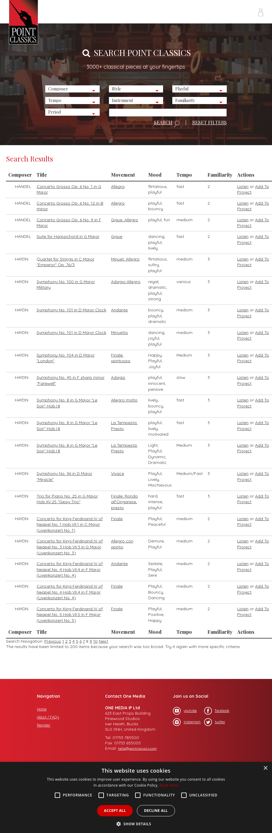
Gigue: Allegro (124, 219)
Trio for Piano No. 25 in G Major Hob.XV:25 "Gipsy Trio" (67, 499)
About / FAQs (48, 717)
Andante (119, 310)
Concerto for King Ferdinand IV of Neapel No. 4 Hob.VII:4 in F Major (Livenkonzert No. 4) (70, 569)
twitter (214, 722)
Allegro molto (124, 400)
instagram (187, 722)
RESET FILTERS (209, 122)
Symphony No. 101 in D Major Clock (71, 310)
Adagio (118, 377)
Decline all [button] (156, 810)
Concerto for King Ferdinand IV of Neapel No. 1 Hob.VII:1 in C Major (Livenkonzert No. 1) (70, 524)
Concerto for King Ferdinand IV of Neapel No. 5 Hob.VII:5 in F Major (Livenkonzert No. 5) (70, 614)
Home (41, 709)
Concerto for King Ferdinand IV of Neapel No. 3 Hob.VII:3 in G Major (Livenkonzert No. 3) (70, 546)
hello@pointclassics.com (137, 748)
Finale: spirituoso (120, 358)
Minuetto (119, 332)
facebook (216, 711)
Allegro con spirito (122, 544)
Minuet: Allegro (125, 259)
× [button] (265, 768)
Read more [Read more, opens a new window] (169, 785)
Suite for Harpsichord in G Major (68, 236)
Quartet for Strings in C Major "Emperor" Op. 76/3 (65, 262)
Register (43, 725)
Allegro (118, 186)
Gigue (116, 236)
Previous (52, 641)
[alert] (136, 797)
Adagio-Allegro (125, 281)
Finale (117, 518)
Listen (242, 186)
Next (103, 641)
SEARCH (166, 123)
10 (95, 641)
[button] (136, 823)
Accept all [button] (115, 810)
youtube (185, 711)
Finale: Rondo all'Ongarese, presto (124, 501)
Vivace (117, 473)
